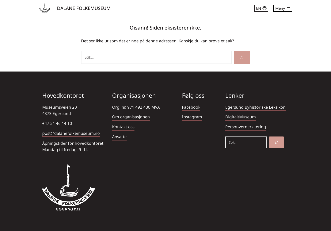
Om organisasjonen (131, 117)
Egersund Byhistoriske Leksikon (255, 107)
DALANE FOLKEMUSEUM (84, 8)
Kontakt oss (123, 127)
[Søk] (242, 57)
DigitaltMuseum (240, 117)
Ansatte (119, 136)
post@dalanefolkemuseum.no (71, 133)
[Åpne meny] (282, 8)
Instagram (192, 117)
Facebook (191, 107)
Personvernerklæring (245, 127)
